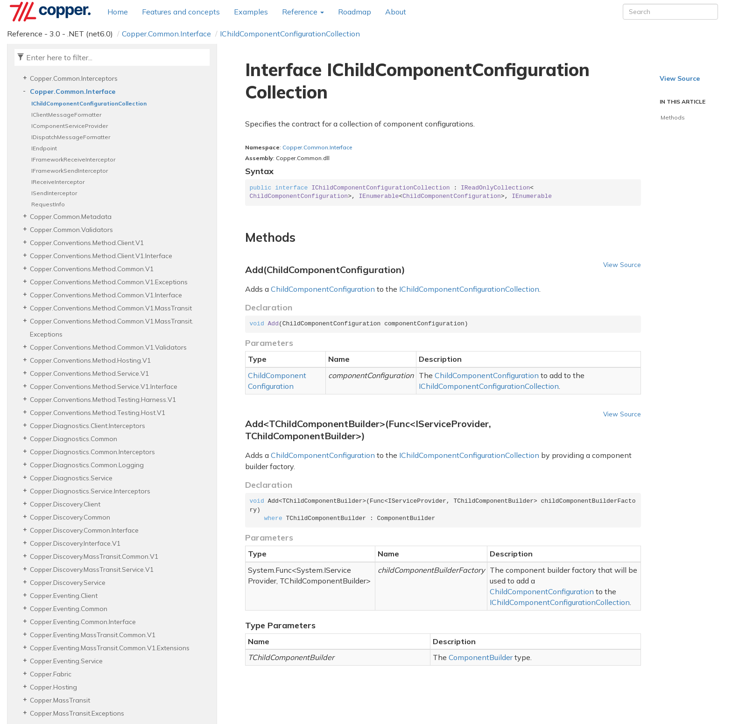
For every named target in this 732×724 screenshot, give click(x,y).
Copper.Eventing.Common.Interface (83, 622)
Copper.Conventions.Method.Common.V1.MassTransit (111, 308)
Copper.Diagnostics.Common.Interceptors (92, 452)
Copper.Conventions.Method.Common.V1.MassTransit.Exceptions (111, 327)
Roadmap (354, 11)
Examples (251, 11)
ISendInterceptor (54, 193)
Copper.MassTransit (60, 700)
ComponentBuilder (481, 657)
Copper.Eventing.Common (68, 609)
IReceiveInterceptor (57, 181)
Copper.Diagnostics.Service (71, 478)
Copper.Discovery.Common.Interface (84, 530)
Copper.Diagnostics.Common (73, 439)
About (395, 11)
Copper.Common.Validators (71, 229)
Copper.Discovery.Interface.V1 (75, 543)
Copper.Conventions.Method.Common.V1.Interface (106, 295)
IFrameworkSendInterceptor (69, 170)
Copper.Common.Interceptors (74, 78)
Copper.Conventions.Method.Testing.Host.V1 (97, 412)
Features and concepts (181, 11)
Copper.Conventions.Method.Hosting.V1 (90, 360)
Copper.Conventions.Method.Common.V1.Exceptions (109, 282)
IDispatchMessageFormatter (70, 137)
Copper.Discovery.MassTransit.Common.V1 (94, 556)
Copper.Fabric (50, 674)
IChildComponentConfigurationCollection (290, 33)
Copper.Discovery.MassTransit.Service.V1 (92, 569)
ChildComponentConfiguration (323, 289)
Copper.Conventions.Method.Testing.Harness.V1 (103, 399)
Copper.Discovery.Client (65, 504)
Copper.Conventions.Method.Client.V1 (87, 243)
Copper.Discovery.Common (70, 517)
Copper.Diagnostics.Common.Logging (87, 465)
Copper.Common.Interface (166, 33)
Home (117, 11)
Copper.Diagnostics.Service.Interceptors (90, 491)
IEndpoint (44, 148)
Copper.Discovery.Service (68, 582)
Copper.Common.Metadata (71, 216)
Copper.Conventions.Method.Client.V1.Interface (101, 256)
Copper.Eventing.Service (66, 661)
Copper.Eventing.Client (64, 595)
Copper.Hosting (53, 687)
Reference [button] (303, 11)
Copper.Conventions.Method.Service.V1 (89, 373)
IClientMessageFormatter (66, 114)
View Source (622, 264)
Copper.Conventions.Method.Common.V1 (92, 269)
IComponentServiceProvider (69, 125)
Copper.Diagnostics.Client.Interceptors (87, 426)
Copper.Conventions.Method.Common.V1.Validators (108, 347)
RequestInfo (48, 204)
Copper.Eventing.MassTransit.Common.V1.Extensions (110, 648)
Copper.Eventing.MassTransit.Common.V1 (92, 635)
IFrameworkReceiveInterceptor (73, 159)
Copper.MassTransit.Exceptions (77, 713)
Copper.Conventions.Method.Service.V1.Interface (103, 386)
